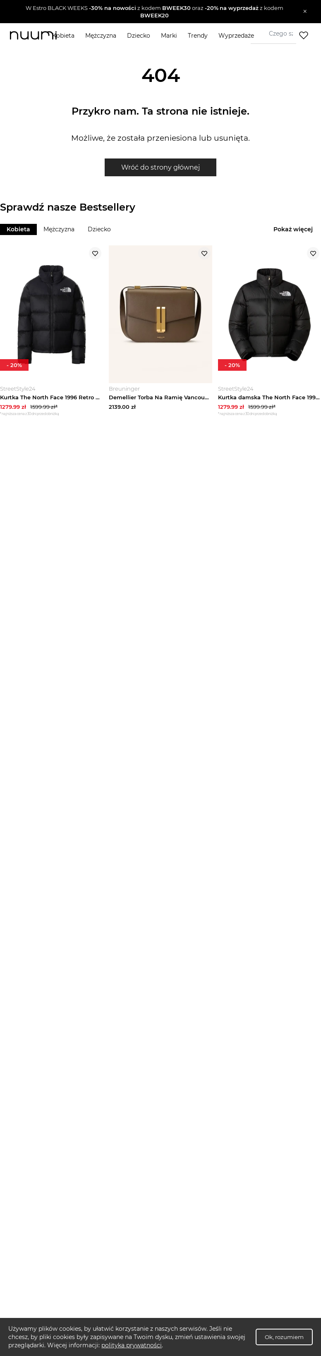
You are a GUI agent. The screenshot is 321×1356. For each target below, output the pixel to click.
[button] (154, 11)
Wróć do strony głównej (160, 167)
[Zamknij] (305, 11)
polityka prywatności (131, 1345)
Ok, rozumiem (284, 1337)
